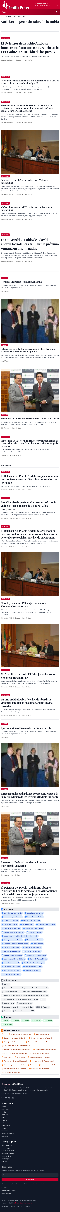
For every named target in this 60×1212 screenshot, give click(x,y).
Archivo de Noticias (8, 1133)
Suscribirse (30, 1179)
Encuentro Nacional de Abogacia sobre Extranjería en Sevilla (30, 418)
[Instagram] (9, 1097)
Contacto (4, 1161)
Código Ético (6, 1148)
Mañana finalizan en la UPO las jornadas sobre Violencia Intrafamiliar (28, 208)
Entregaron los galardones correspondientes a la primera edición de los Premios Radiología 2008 (28, 350)
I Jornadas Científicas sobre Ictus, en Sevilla (21, 281)
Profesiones (5, 1131)
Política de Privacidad (8, 1151)
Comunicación (6, 1125)
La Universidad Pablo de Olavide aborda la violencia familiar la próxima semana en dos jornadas (26, 703)
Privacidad (5, 1206)
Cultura (4, 1128)
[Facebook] (2, 1097)
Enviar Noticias (6, 1193)
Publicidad (5, 1188)
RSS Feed (5, 1136)
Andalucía (5, 1115)
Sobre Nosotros (7, 1145)
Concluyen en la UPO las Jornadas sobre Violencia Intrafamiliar (24, 181)
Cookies (12, 1206)
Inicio (2, 16)
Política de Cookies (8, 1153)
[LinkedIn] (13, 1097)
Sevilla (4, 1112)
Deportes (4, 1120)
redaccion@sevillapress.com (22, 1203)
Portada (4, 1106)
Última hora (5, 1109)
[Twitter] (6, 1097)
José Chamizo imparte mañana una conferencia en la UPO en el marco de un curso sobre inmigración (30, 82)
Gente (3, 1117)
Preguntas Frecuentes (9, 1190)
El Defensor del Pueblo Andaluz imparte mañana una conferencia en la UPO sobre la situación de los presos (29, 479)
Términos (19, 1206)
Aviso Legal (5, 1159)
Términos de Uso (7, 1156)
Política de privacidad (38, 1184)
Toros (3, 1123)
